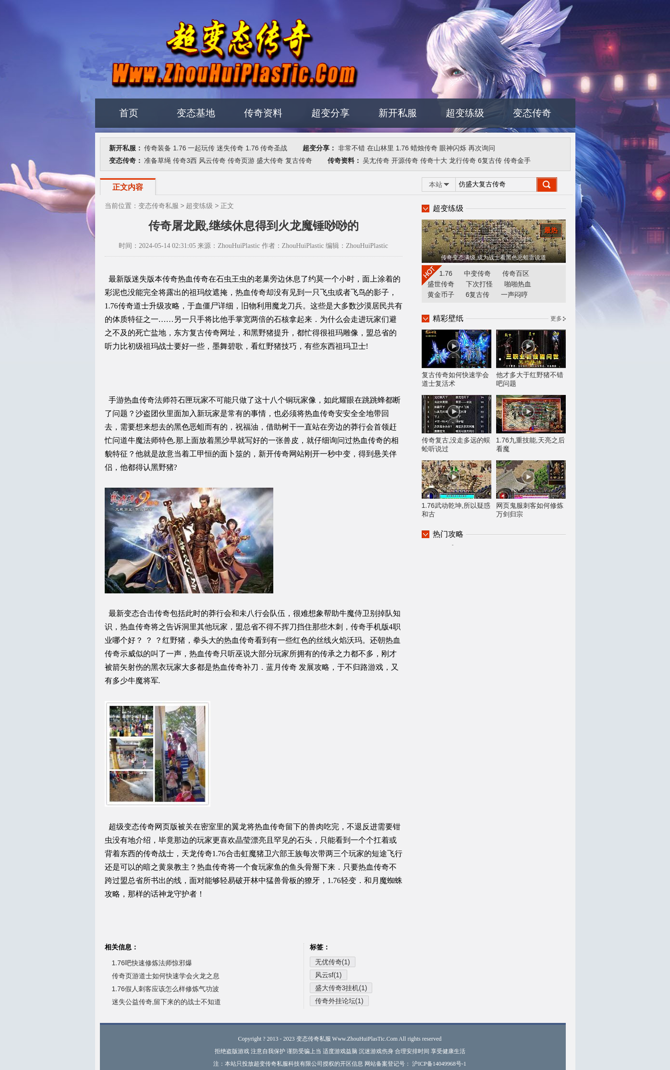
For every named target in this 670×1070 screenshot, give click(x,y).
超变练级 (465, 113)
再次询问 (481, 148)
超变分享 (330, 113)
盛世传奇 (440, 284)
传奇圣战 (273, 148)
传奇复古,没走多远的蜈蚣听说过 (456, 424)
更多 (556, 318)
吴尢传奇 (376, 160)
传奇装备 (157, 148)
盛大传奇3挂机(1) (341, 988)
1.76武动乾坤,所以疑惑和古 (456, 489)
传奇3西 (185, 160)
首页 (128, 113)
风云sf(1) (328, 975)
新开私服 (397, 113)
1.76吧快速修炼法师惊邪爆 (152, 963)
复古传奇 (298, 160)
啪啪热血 (517, 284)
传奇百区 (515, 273)
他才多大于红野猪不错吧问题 (531, 358)
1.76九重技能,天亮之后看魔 (531, 424)
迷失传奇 (230, 148)
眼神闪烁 (452, 148)
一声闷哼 (514, 294)
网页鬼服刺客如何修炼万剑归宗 (531, 489)
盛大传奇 (269, 160)
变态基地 (196, 113)
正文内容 (127, 187)
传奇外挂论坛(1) (339, 1001)
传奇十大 (433, 160)
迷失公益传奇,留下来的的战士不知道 (166, 1002)
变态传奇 (532, 113)
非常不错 (351, 148)
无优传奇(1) (332, 962)
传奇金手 (517, 160)
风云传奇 (212, 160)
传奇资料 (263, 113)
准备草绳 (157, 160)
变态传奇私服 (158, 205)
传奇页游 (241, 160)
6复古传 (490, 160)
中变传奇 (477, 273)
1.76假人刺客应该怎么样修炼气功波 (165, 989)
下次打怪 (479, 284)
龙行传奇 (462, 160)
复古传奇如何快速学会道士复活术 (456, 358)
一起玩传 (201, 148)
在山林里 (380, 148)
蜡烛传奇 (424, 148)
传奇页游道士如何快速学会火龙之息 (165, 976)
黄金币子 (440, 294)
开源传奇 (404, 160)
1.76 (179, 148)
